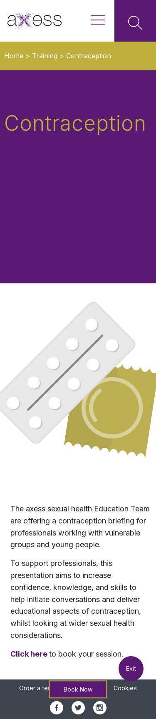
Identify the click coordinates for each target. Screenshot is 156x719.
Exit (131, 668)
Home (13, 56)
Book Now (78, 689)
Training (44, 56)
